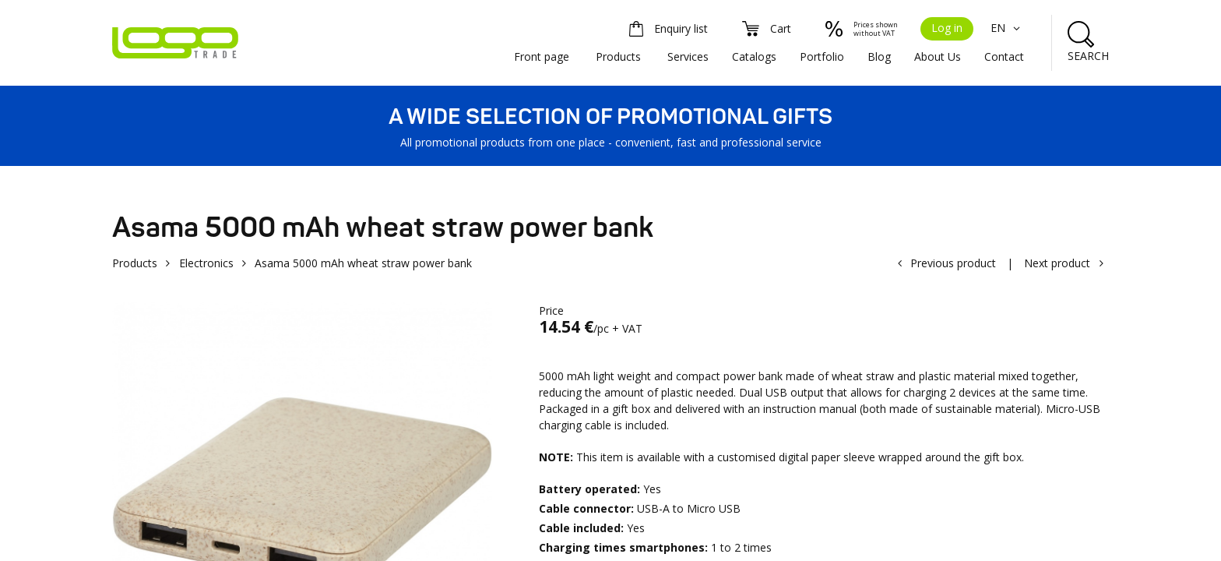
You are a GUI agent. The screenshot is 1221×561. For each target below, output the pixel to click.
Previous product (953, 263)
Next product (1057, 263)
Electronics (206, 263)
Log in (946, 27)
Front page (541, 56)
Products (618, 56)
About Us (937, 56)
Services (688, 56)
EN (1007, 27)
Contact (1004, 56)
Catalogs (754, 56)
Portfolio (822, 56)
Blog (879, 56)
